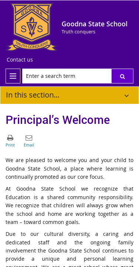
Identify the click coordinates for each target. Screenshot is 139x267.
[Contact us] (20, 60)
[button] (122, 76)
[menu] (13, 76)
